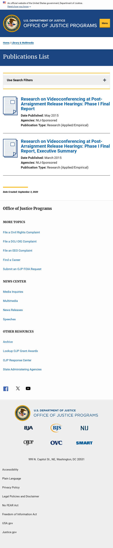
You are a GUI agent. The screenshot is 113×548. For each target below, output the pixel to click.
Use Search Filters (20, 80)
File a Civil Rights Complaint (21, 232)
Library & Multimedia (23, 42)
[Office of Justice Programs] (12, 23)
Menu (105, 23)
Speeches (9, 319)
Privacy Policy (11, 487)
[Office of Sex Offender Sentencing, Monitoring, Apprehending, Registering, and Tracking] (84, 445)
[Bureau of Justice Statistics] (56, 433)
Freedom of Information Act (19, 514)
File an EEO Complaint (17, 250)
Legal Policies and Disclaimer (20, 496)
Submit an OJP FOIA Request (22, 269)
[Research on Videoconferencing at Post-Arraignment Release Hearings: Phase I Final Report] (10, 114)
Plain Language (11, 478)
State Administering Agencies (22, 369)
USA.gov (7, 523)
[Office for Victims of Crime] (56, 445)
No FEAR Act (10, 505)
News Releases (13, 310)
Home (6, 42)
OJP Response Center (17, 360)
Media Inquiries (13, 291)
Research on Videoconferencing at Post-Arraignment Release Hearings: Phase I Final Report (65, 103)
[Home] (60, 23)
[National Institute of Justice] (84, 431)
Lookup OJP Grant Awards (20, 351)
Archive (8, 342)
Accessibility (10, 469)
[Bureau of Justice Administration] (28, 431)
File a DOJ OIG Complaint (19, 241)
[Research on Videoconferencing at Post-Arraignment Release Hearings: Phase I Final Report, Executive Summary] (10, 156)
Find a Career (11, 260)
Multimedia (10, 301)
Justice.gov (9, 532)
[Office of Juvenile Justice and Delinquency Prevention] (28, 446)
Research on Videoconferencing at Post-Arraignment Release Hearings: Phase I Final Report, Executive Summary (65, 146)
